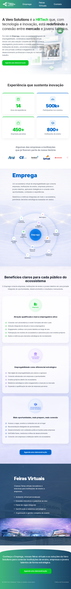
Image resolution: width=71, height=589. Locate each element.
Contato (58, 4)
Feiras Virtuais (42, 4)
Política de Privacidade (62, 582)
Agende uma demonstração (15, 63)
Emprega (27, 4)
